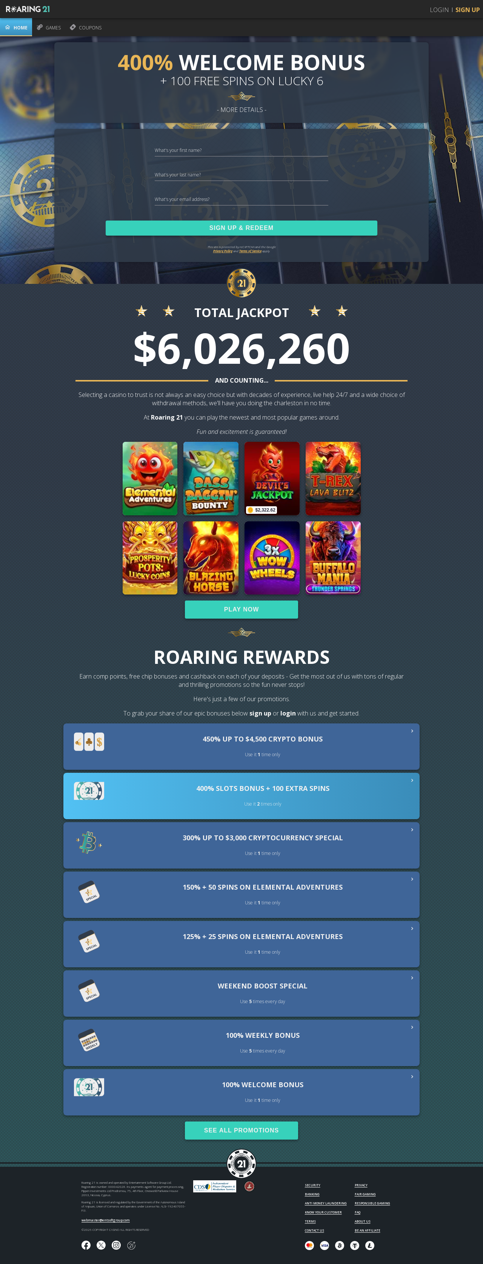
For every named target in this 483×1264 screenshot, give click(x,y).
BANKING (312, 1194)
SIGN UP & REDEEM (241, 228)
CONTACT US (314, 1230)
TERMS (310, 1221)
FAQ (357, 1212)
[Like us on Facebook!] (86, 1245)
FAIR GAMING (365, 1194)
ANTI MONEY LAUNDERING (326, 1203)
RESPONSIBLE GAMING (372, 1203)
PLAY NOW (241, 609)
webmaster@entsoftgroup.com (106, 1220)
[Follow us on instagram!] (116, 1245)
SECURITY (312, 1185)
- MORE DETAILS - (241, 110)
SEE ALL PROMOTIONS (241, 1130)
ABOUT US (363, 1221)
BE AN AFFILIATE (367, 1230)
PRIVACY (361, 1185)
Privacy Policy (222, 251)
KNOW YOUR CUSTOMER (323, 1212)
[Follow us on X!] (101, 1245)
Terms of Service (250, 251)
